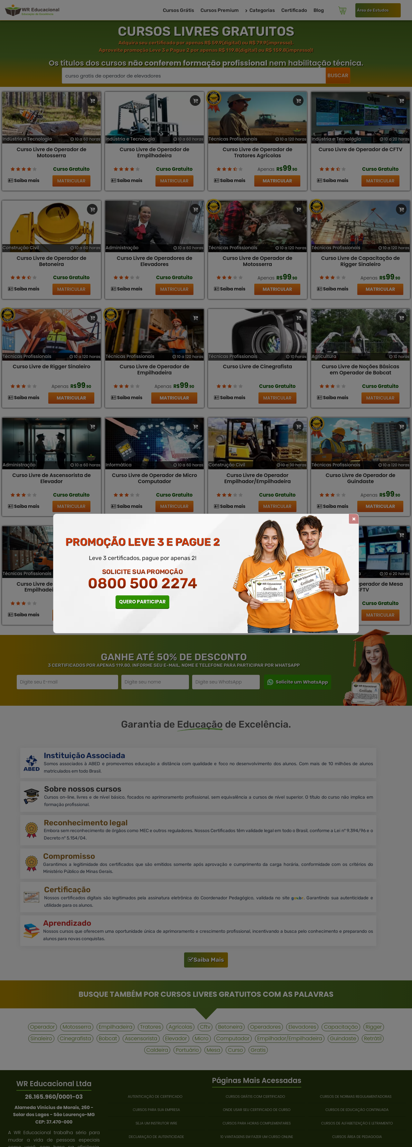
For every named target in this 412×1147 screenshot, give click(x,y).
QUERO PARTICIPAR (142, 601)
